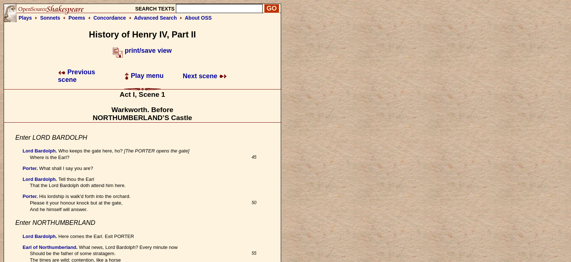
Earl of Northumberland (49, 247)
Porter (29, 168)
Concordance (109, 18)
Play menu (144, 75)
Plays (25, 18)
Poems (76, 18)
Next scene (205, 76)
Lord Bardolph (39, 151)
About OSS (198, 18)
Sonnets (50, 18)
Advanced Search (155, 18)
